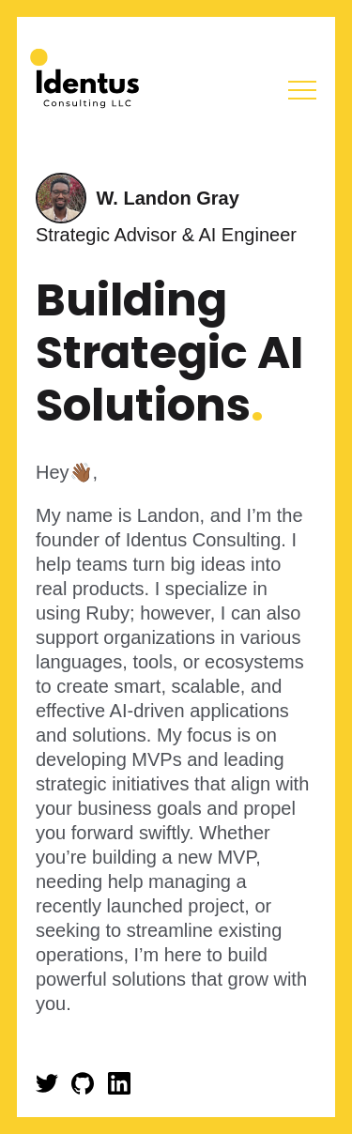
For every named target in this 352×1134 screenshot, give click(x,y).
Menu (302, 90)
